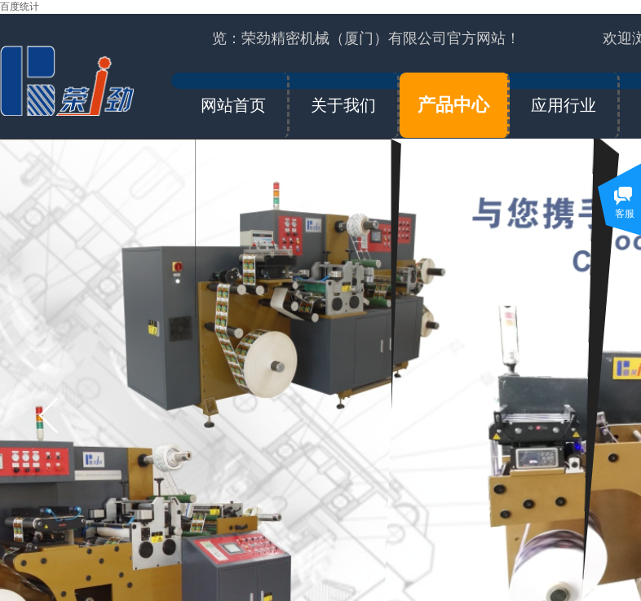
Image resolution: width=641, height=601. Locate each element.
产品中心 (453, 105)
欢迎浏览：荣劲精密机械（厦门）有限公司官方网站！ (346, 38)
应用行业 (563, 105)
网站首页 (233, 105)
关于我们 (343, 105)
